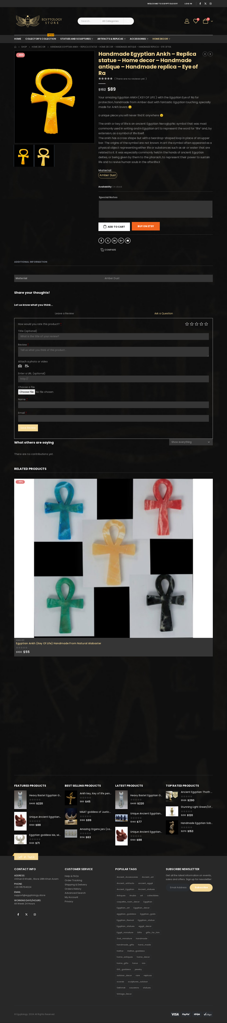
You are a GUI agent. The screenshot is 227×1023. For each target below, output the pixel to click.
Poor (187, 324)
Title (27, 331)
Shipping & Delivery (76, 884)
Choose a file (26, 387)
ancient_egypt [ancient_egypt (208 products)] (145, 883)
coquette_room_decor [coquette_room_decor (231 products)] (128, 901)
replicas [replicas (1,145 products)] (148, 975)
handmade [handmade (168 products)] (141, 938)
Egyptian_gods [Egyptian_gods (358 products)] (148, 914)
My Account (71, 897)
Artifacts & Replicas (110, 38)
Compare (110, 249)
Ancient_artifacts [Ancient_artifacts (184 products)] (125, 883)
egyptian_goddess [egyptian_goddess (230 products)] (126, 914)
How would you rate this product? (40, 324)
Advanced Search (75, 893)
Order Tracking (73, 880)
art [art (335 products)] (141, 895)
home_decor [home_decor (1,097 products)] (143, 957)
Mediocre (192, 324)
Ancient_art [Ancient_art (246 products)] (148, 877)
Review (23, 344)
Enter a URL (31, 373)
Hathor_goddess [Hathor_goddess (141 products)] (136, 951)
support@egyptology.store (29, 895)
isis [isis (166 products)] (143, 963)
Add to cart (116, 227)
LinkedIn (114, 240)
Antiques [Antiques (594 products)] (121, 895)
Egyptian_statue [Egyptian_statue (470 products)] (146, 920)
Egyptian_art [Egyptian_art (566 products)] (123, 908)
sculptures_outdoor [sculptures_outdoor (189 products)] (138, 981)
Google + (121, 240)
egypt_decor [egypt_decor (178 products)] (145, 926)
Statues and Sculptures (75, 38)
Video (27, 366)
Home (17, 38)
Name (23, 399)
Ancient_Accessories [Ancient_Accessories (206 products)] (127, 877)
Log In (188, 3)
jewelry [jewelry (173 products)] (138, 969)
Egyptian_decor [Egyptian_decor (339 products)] (142, 908)
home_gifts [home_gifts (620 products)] (122, 963)
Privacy (69, 901)
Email (128, 240)
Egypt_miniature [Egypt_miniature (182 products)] (125, 932)
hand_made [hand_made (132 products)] (144, 944)
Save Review (28, 428)
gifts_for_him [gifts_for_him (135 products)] (153, 932)
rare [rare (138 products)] (138, 975)
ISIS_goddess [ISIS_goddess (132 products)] (124, 969)
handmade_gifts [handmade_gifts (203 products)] (125, 944)
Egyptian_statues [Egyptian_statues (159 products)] (126, 926)
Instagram (34, 914)
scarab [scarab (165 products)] (120, 981)
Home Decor (160, 38)
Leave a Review (64, 313)
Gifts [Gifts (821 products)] (139, 932)
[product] (113, 558)
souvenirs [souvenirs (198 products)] (134, 987)
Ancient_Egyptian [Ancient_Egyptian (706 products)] (125, 889)
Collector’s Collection (40, 37)
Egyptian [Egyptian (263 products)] (147, 901)
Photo (20, 366)
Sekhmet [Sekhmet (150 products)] (121, 987)
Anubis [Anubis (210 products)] (132, 895)
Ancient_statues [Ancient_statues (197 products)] (146, 889)
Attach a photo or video (33, 361)
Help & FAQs (72, 876)
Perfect (206, 324)
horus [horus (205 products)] (135, 963)
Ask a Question (163, 313)
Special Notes (108, 197)
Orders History (73, 889)
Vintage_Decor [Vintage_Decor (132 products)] (124, 994)
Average (196, 324)
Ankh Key (20, 640)
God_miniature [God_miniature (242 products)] (124, 938)
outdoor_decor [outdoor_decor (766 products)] (124, 975)
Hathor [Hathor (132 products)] (120, 951)
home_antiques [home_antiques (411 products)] (125, 957)
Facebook (101, 240)
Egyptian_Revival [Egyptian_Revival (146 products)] (125, 920)
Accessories (138, 38)
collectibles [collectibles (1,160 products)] (153, 895)
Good (201, 324)
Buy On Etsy (146, 226)
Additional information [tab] (30, 262)
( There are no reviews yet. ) (130, 78)
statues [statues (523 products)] (147, 987)
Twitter (108, 240)
